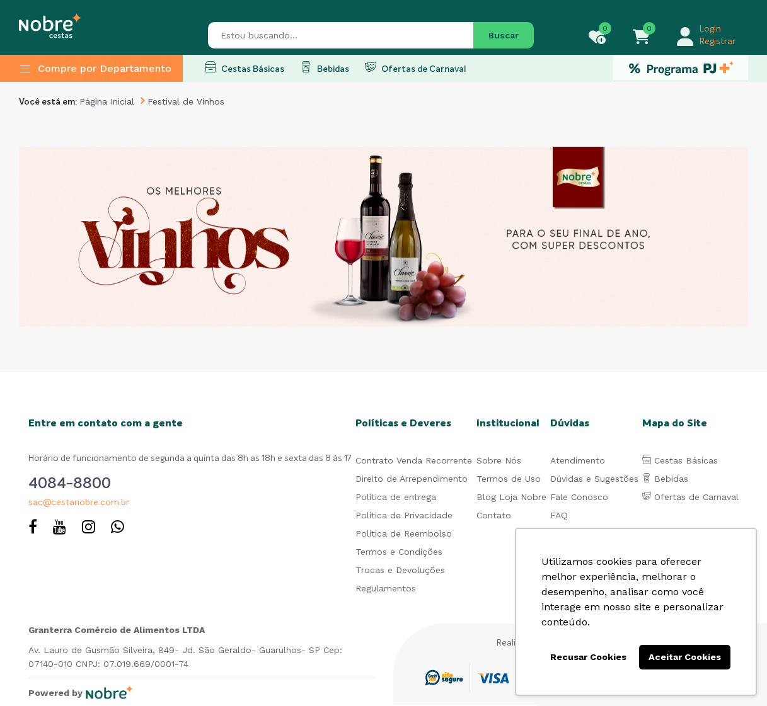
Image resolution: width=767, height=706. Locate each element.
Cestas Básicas (244, 67)
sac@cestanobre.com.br (78, 502)
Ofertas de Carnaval (415, 67)
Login (710, 29)
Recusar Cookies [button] (588, 657)
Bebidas (324, 67)
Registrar (717, 41)
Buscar (503, 35)
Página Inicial (106, 101)
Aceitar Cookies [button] (685, 657)
